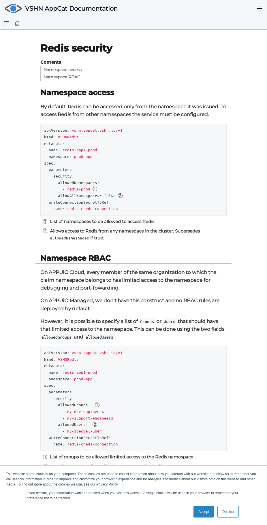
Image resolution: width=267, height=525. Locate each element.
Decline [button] (228, 512)
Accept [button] (203, 512)
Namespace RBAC (62, 77)
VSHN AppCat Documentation (71, 8)
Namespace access (63, 69)
